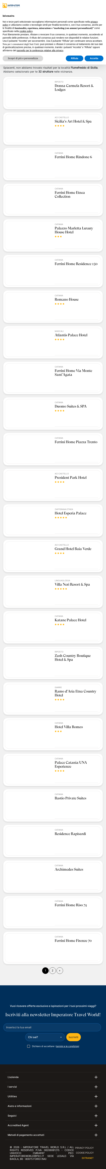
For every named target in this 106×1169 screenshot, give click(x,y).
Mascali (59, 331)
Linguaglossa (62, 580)
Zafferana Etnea (64, 509)
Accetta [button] (94, 58)
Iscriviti (73, 1037)
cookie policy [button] (26, 31)
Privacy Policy (84, 1147)
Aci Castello (62, 117)
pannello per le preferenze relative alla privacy (40, 50)
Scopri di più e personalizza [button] (23, 58)
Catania (59, 153)
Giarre (58, 687)
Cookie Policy (85, 1152)
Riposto (59, 82)
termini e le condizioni (67, 1046)
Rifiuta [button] (74, 58)
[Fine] (60, 970)
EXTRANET (88, 1158)
